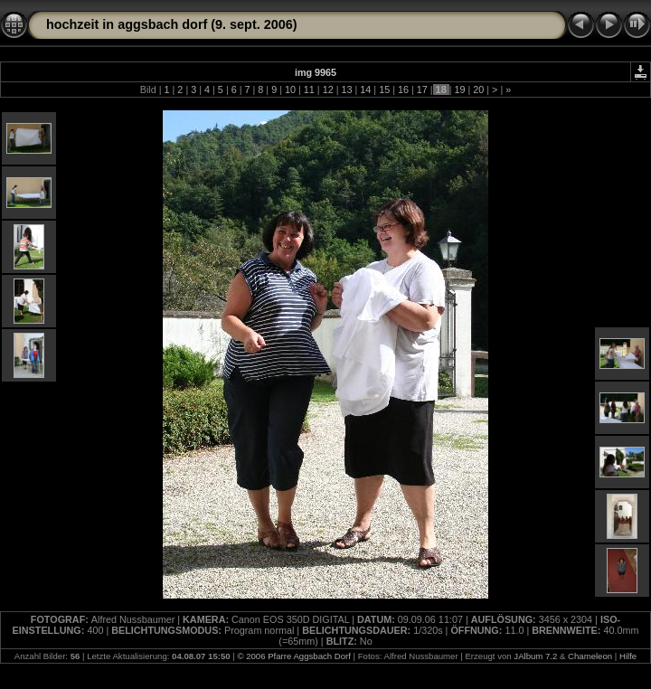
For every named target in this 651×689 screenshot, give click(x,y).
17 (422, 89)
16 (403, 89)
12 (328, 89)
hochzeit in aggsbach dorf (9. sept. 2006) (171, 24)
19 (459, 89)
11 (309, 89)
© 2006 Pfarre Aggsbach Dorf (293, 656)
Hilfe (628, 656)
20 (478, 89)
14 (365, 89)
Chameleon (590, 656)
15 (384, 89)
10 (290, 89)
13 (346, 89)
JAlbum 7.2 (535, 656)
